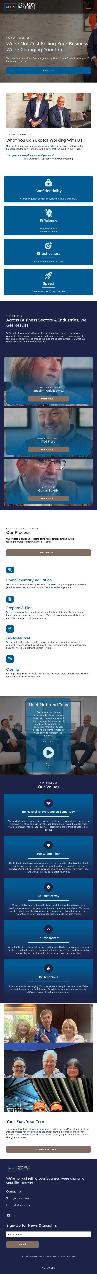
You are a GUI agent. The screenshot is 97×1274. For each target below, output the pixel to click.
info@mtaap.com (22, 1205)
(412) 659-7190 (21, 1198)
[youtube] (8, 1216)
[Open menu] (88, 7)
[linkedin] (15, 1216)
